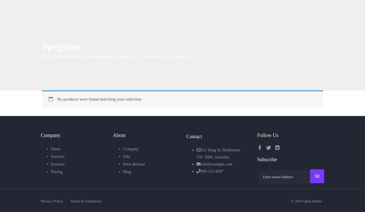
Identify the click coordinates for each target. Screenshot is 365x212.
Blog (127, 172)
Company (131, 149)
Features (58, 164)
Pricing (57, 172)
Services (58, 156)
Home (56, 149)
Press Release (134, 164)
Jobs (126, 156)
